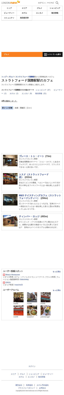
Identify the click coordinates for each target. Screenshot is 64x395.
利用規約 (29, 385)
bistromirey (24, 279)
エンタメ (39, 13)
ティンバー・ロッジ (29, 216)
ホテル (24, 13)
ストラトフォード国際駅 (25, 77)
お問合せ (42, 388)
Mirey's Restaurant (13, 275)
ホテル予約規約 (43, 385)
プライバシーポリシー (26, 388)
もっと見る (57, 271)
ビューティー (9, 13)
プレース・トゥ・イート (31, 156)
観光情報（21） (41, 93)
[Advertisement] (32, 36)
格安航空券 (24, 18)
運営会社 (18, 385)
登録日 (22, 108)
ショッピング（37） (43, 90)
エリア (24, 8)
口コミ (29, 108)
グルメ (39, 8)
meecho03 (19, 285)
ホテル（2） (14, 93)
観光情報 (54, 13)
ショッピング (55, 8)
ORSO (8, 283)
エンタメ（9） (27, 93)
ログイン (41, 3)
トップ (9, 8)
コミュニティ (9, 18)
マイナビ (50, 3)
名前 (16, 108)
